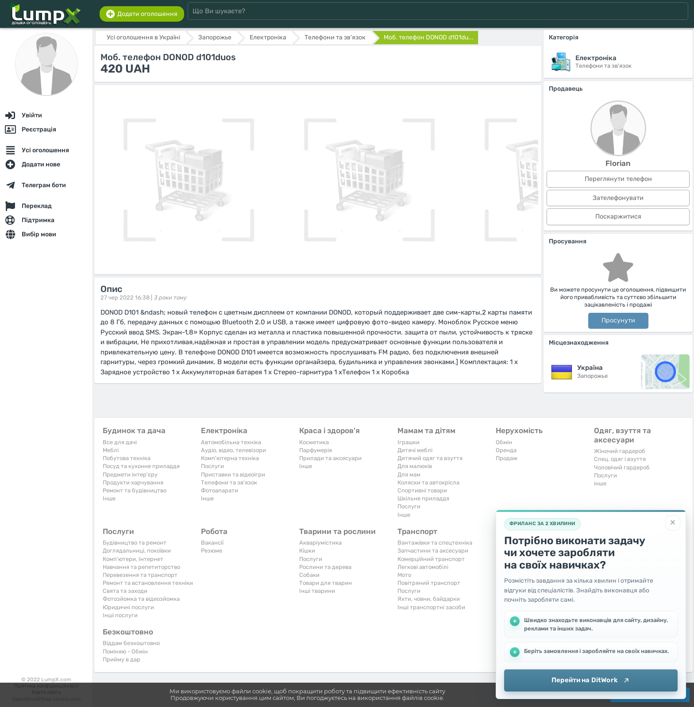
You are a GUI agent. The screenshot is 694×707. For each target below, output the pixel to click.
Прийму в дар (121, 659)
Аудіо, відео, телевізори (233, 450)
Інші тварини (317, 591)
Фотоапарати (219, 490)
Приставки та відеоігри (233, 474)
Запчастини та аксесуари (432, 550)
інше (600, 483)
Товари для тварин (325, 583)
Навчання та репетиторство (141, 567)
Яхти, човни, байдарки (428, 599)
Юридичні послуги (128, 607)
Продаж (506, 458)
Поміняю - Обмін (125, 651)
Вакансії (212, 542)
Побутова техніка (126, 458)
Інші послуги (120, 615)
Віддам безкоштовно (131, 643)
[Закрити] (672, 522)
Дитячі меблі (414, 450)
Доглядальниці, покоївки (137, 550)
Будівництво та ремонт (134, 542)
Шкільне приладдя (423, 498)
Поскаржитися (618, 216)
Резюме (211, 550)
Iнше (109, 498)
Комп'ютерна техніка (230, 458)
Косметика (314, 442)
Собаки (309, 575)
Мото (404, 575)
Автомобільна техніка (231, 442)
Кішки (307, 550)
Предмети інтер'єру (130, 474)
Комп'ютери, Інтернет (133, 559)
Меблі (111, 450)
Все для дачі (120, 442)
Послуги (212, 466)
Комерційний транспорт (431, 559)
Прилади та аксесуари (330, 458)
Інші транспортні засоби (431, 607)
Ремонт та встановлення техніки (148, 583)
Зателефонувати (618, 198)
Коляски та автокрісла (428, 482)
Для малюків (414, 466)
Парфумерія (315, 450)
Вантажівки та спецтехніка (434, 542)
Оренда (506, 450)
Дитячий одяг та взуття (430, 458)
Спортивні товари (422, 490)
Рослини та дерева (325, 567)
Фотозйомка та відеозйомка (141, 599)
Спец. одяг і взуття (620, 459)
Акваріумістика (320, 542)
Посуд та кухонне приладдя (141, 466)
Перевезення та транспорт (140, 575)
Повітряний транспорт (428, 583)
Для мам (408, 474)
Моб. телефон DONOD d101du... (429, 37)
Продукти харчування (133, 482)
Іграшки (408, 442)
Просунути (618, 320)
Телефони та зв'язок (229, 482)
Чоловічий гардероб (622, 467)
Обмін (504, 442)
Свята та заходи (125, 591)
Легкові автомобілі (422, 567)
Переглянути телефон (618, 179)
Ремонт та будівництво (134, 490)
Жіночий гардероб (619, 451)
